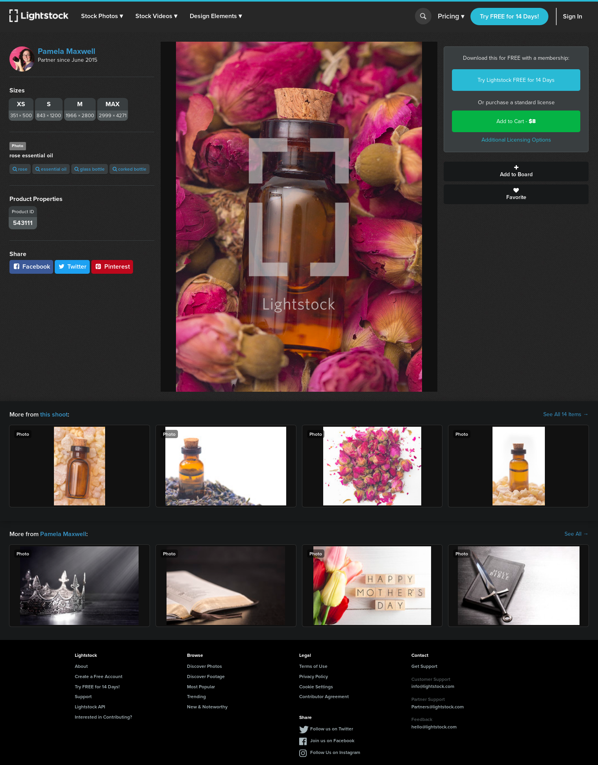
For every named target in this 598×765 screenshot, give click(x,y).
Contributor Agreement (324, 696)
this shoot (54, 414)
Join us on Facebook (332, 740)
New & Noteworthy (207, 706)
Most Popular (201, 686)
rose (20, 169)
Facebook (31, 266)
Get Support (424, 666)
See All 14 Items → (566, 414)
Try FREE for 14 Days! (509, 16)
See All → (577, 534)
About (81, 666)
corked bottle (129, 169)
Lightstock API (90, 706)
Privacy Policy (313, 676)
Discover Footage (206, 676)
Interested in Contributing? (103, 716)
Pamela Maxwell (66, 51)
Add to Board (516, 171)
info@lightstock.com (432, 686)
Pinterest (112, 266)
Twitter (72, 266)
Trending (196, 696)
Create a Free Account (98, 676)
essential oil (51, 169)
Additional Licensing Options (516, 140)
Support (83, 696)
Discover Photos (204, 666)
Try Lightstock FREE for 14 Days (516, 80)
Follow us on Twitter (331, 728)
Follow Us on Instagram (335, 752)
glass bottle (89, 169)
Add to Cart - (516, 121)
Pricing (451, 16)
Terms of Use (313, 666)
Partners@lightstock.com (437, 706)
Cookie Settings (316, 686)
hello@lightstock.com (434, 726)
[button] (102, 16)
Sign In (572, 16)
